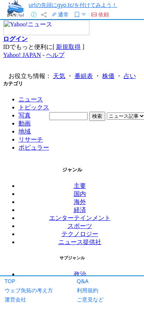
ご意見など (90, 299)
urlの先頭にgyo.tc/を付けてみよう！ (73, 4)
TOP (10, 281)
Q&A (83, 281)
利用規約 (87, 290)
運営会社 (15, 299)
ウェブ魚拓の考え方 (29, 290)
